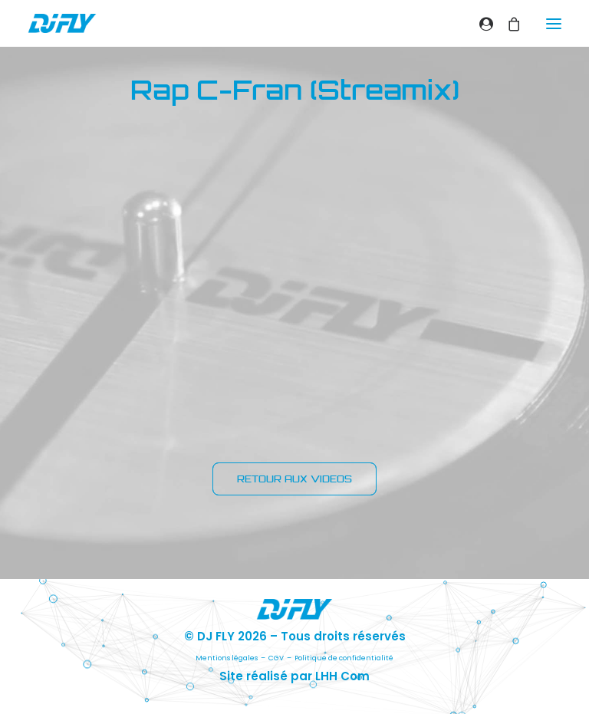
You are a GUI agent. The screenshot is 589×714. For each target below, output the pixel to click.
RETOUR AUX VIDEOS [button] (294, 479)
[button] (553, 23)
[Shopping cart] (507, 24)
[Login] (479, 24)
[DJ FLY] (62, 23)
